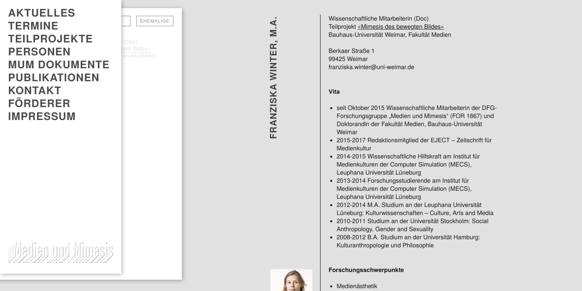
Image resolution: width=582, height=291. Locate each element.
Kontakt (34, 90)
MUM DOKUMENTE (59, 64)
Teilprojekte (50, 38)
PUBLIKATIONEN (53, 77)
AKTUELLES (41, 12)
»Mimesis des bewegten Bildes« (401, 26)
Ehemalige (154, 21)
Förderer (39, 103)
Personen (39, 51)
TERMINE (33, 25)
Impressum (42, 116)
